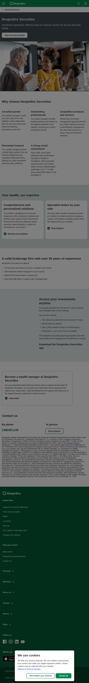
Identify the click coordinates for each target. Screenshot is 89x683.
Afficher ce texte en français (29, 669)
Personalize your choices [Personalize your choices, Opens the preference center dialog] (41, 676)
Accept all (63, 676)
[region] (44, 665)
